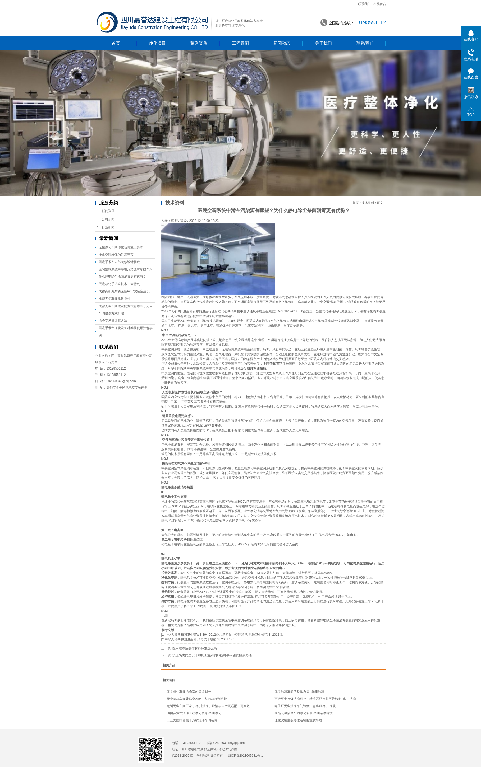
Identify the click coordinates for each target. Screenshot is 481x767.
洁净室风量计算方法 (113, 320)
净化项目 (157, 43)
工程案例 (240, 43)
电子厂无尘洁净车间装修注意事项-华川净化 (305, 706)
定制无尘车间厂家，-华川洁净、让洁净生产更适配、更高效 (208, 706)
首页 (116, 43)
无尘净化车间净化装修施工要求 (121, 247)
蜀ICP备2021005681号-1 (245, 755)
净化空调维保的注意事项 (116, 254)
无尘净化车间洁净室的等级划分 (189, 692)
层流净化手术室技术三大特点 (119, 284)
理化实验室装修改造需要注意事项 (298, 720)
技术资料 (367, 203)
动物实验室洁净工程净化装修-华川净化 (194, 713)
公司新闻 (108, 219)
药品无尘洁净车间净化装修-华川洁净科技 (303, 713)
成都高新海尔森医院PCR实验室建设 (124, 291)
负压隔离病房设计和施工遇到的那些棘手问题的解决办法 (212, 655)
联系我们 (364, 4)
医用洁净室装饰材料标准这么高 (194, 648)
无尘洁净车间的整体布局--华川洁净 (299, 692)
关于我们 (323, 43)
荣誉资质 (198, 43)
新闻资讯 (108, 211)
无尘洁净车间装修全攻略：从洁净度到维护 (197, 699)
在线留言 (379, 4)
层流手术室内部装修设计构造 (119, 262)
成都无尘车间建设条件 (114, 299)
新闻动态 (281, 43)
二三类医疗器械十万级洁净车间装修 (192, 720)
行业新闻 (108, 227)
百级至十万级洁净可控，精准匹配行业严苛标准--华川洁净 (315, 699)
